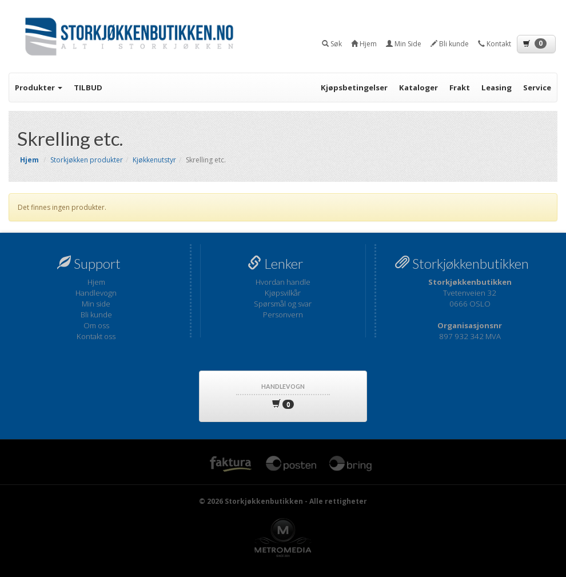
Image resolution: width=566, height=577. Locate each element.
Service (537, 87)
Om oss (96, 325)
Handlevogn (96, 293)
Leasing (496, 87)
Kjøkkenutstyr (154, 160)
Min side (96, 304)
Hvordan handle (283, 282)
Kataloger (418, 87)
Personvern (283, 314)
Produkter (38, 87)
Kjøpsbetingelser (354, 87)
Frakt (459, 87)
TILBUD (88, 87)
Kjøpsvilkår (283, 293)
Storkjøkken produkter (86, 160)
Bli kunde (96, 314)
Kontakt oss (96, 336)
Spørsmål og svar (283, 304)
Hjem (96, 282)
